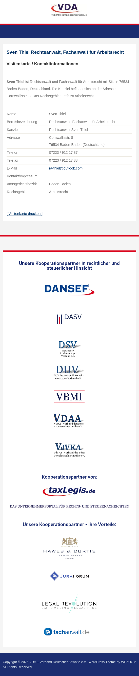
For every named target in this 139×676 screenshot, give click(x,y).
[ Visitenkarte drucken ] (25, 214)
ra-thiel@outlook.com (66, 168)
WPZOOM (128, 662)
